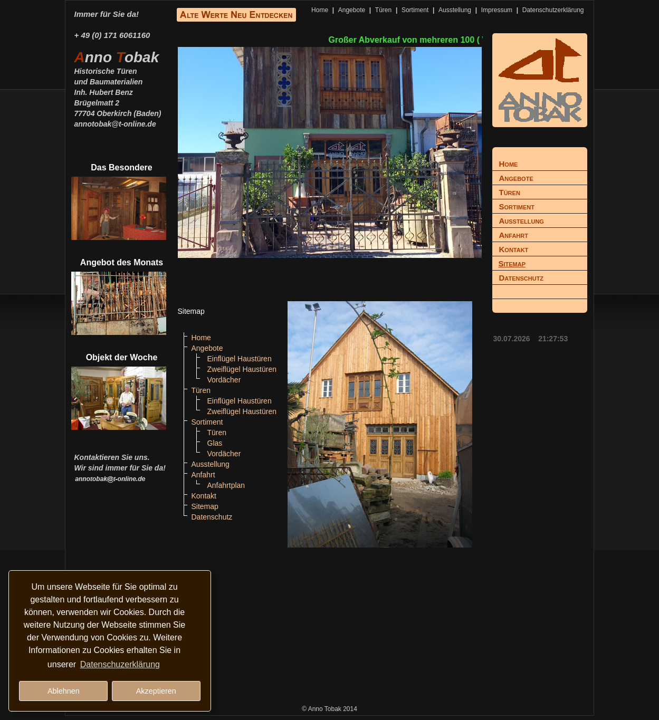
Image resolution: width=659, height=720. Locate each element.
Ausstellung (454, 10)
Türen (383, 10)
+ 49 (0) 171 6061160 (112, 35)
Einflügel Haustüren (239, 358)
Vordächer (224, 380)
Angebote (351, 10)
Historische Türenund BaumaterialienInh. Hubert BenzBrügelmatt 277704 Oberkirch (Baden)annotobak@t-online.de (117, 91)
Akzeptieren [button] (156, 691)
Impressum (496, 10)
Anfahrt (203, 475)
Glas (215, 443)
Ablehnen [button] (63, 691)
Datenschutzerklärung (553, 10)
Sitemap (205, 506)
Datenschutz (212, 517)
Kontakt (204, 496)
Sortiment (415, 10)
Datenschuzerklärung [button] (120, 664)
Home (319, 10)
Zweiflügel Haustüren (242, 369)
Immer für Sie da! (106, 13)
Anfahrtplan (226, 485)
